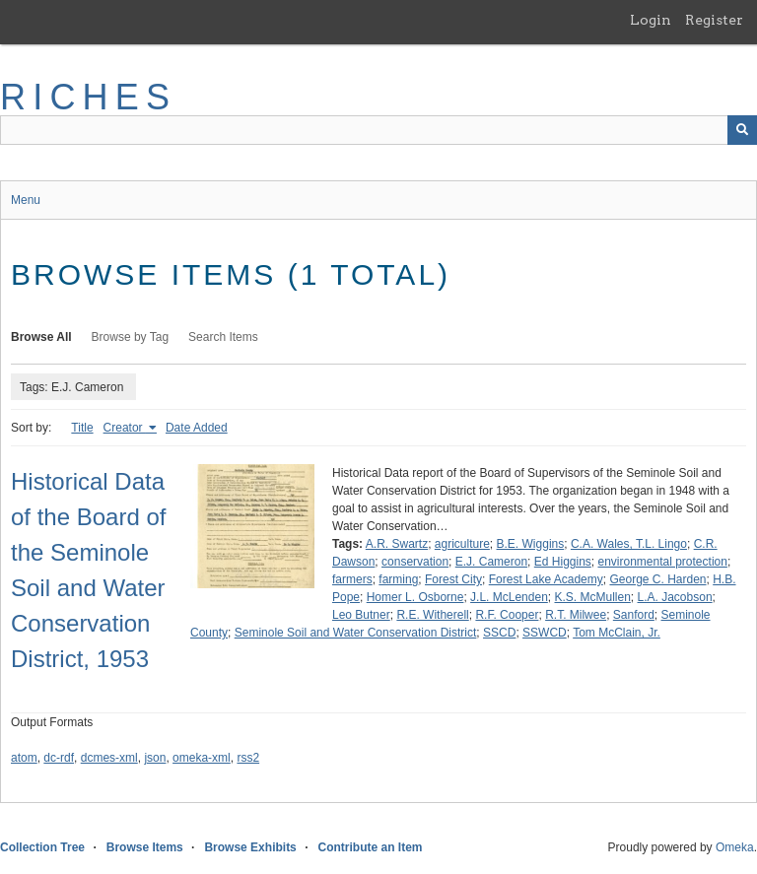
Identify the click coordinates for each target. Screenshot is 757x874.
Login (650, 20)
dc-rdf (58, 758)
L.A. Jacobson (675, 597)
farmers (352, 579)
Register (714, 20)
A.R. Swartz (397, 544)
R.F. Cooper (506, 615)
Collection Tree (42, 847)
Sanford (633, 615)
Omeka (735, 847)
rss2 (248, 758)
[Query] (378, 130)
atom (24, 758)
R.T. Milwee (575, 615)
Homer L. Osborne (415, 597)
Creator (124, 428)
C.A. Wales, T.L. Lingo (629, 544)
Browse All (41, 337)
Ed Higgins (562, 562)
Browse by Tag (131, 337)
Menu (25, 200)
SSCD (499, 632)
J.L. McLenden (509, 597)
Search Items (223, 337)
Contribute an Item (369, 847)
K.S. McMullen (592, 597)
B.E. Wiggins (531, 544)
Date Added (197, 428)
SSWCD (544, 632)
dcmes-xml (109, 758)
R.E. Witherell (432, 615)
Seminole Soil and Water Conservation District (356, 632)
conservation (414, 562)
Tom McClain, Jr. (616, 632)
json (155, 758)
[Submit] (742, 130)
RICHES (88, 97)
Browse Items (144, 847)
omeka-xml (201, 758)
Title (82, 428)
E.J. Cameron (491, 562)
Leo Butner (361, 615)
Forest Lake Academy (546, 579)
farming (398, 579)
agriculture (462, 544)
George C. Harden (657, 579)
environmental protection (661, 562)
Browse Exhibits (250, 847)
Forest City (453, 579)
